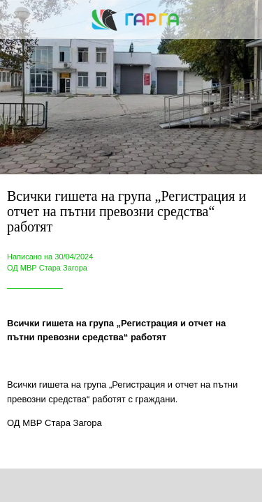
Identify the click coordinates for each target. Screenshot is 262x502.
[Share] (71, 485)
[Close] (19, 19)
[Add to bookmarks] (191, 485)
